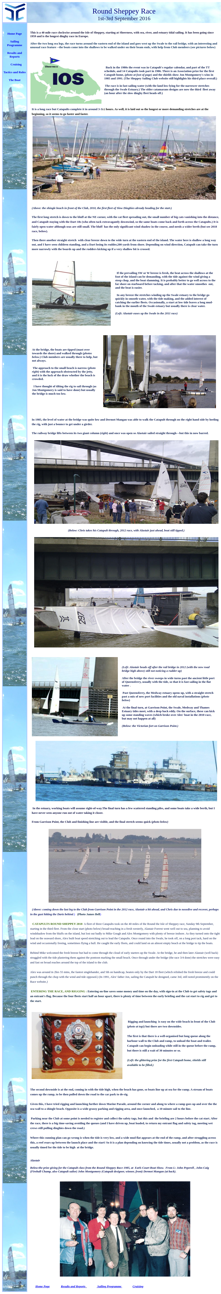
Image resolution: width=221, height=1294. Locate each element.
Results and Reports (73, 1286)
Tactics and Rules (14, 72)
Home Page (14, 33)
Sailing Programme (14, 43)
